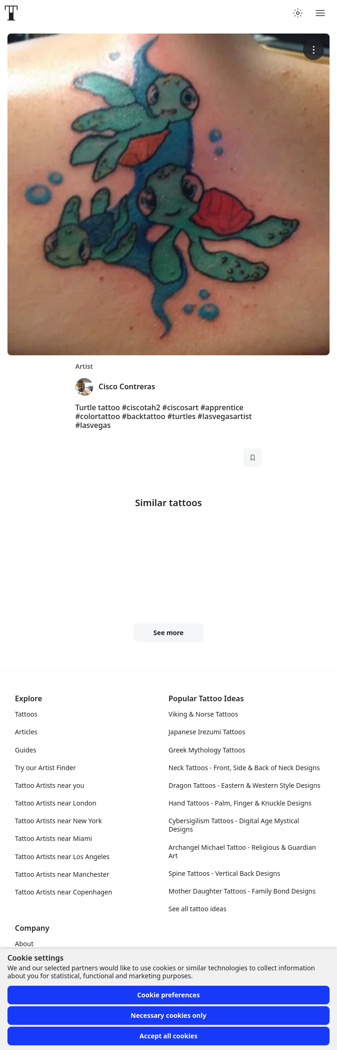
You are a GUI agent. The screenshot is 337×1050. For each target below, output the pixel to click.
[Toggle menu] (320, 13)
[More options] (313, 49)
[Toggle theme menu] (297, 13)
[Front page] (11, 13)
